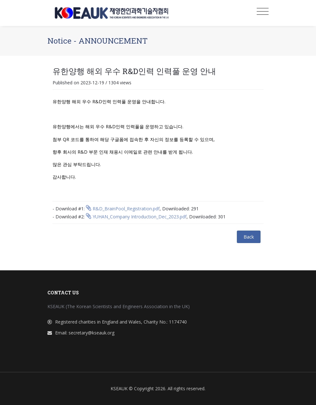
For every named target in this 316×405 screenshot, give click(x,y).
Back (249, 236)
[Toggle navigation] (262, 11)
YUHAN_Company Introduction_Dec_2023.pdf (136, 217)
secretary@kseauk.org (91, 333)
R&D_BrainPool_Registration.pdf (123, 209)
